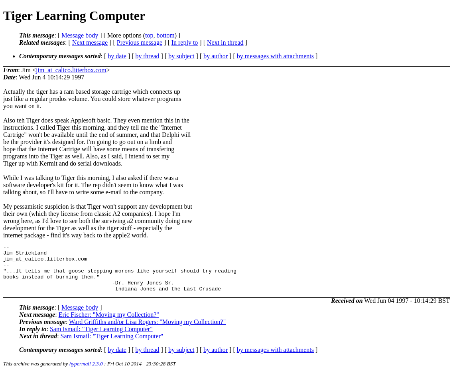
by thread (148, 56)
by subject (181, 56)
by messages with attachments (275, 56)
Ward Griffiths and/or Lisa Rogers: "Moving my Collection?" (147, 331)
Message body (79, 35)
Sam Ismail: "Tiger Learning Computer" (101, 338)
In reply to (184, 42)
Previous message (139, 42)
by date (117, 56)
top (149, 35)
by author (215, 56)
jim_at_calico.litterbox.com (71, 70)
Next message (90, 42)
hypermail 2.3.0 (86, 373)
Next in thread (225, 42)
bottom (165, 35)
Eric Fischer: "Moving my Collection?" (109, 324)
